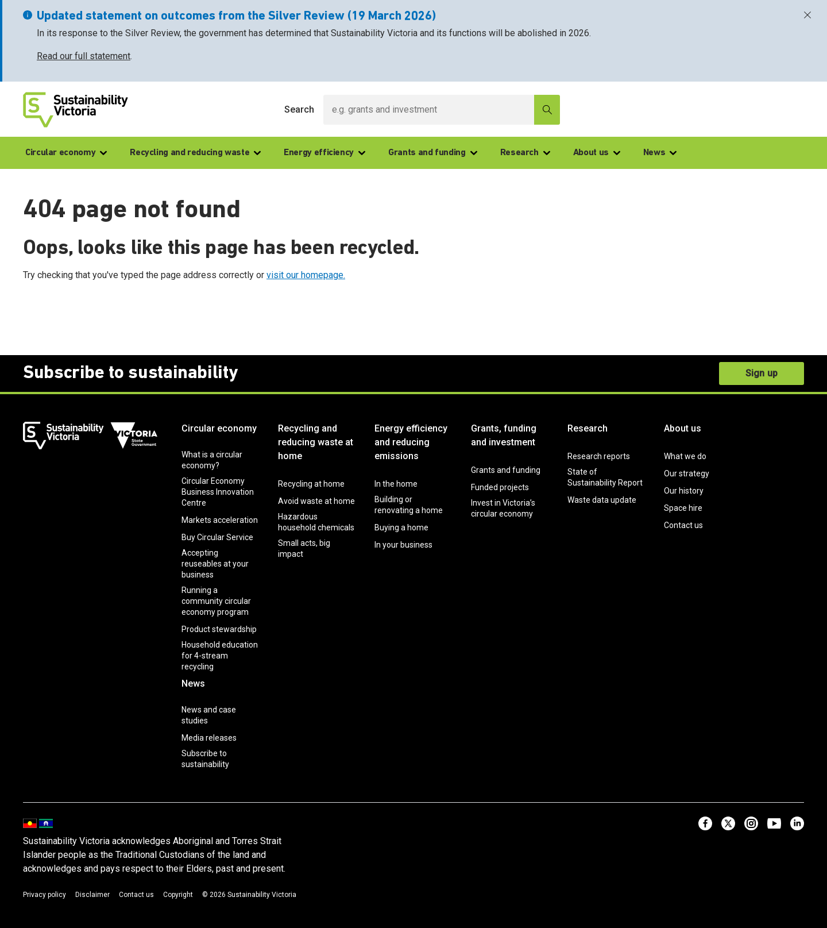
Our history (684, 490)
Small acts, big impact (304, 548)
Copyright (178, 895)
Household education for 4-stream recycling (219, 655)
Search (299, 109)
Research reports (598, 456)
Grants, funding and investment (503, 435)
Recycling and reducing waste (195, 152)
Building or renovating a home (408, 505)
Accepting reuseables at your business (215, 563)
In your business (403, 544)
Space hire (683, 508)
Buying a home (401, 527)
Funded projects (500, 487)
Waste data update (601, 500)
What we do (685, 456)
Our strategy (686, 473)
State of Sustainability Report (605, 477)
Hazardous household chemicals (316, 522)
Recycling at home (311, 483)
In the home (396, 483)
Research (525, 152)
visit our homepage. (305, 274)
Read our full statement (83, 56)
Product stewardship (219, 629)
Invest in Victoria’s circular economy (503, 508)
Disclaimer (92, 895)
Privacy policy (44, 895)
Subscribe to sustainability (205, 759)
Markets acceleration (219, 520)
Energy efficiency (324, 152)
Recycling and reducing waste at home (315, 442)
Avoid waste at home (316, 501)
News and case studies (208, 715)
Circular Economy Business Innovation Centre (217, 491)
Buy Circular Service (217, 537)
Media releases (209, 737)
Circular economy (66, 152)
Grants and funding (432, 152)
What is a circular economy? (211, 460)
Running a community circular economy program (216, 601)
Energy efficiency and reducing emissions (410, 442)
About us (596, 152)
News (660, 152)
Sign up (761, 373)
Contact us (683, 525)
